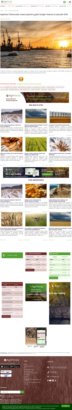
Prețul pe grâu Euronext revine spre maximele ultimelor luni (35, 154)
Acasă (1, 10)
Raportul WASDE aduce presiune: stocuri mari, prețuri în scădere (36, 125)
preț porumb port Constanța (24, 87)
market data (17, 352)
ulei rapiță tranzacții (13, 89)
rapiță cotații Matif (35, 89)
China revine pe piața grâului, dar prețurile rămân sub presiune (58, 200)
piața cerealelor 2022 (25, 89)
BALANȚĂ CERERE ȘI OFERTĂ (31, 373)
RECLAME (26, 384)
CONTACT (26, 376)
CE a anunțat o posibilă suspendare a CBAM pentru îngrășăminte (35, 229)
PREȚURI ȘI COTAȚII (28, 366)
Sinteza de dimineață (13, 10)
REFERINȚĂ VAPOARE (29, 369)
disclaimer (34, 353)
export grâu (44, 89)
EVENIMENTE (27, 374)
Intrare (64, 2)
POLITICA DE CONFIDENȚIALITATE (32, 382)
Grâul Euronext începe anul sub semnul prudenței (60, 154)
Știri (6, 10)
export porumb (51, 89)
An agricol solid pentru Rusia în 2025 (59, 125)
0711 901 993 (53, 371)
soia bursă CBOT (60, 87)
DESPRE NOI (27, 378)
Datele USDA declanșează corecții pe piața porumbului (10, 125)
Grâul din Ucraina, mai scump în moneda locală (11, 154)
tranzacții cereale (50, 87)
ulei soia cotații (4, 89)
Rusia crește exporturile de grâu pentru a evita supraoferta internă (11, 229)
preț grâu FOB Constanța (11, 87)
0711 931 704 (53, 372)
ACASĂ (25, 364)
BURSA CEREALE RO (28, 371)
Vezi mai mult (20, 136)
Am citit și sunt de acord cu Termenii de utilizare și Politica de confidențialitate (12, 396)
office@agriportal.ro (54, 376)
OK (22, 392)
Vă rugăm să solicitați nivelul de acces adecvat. (29, 83)
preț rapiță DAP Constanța (39, 87)
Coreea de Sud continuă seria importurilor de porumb (33, 200)
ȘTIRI (25, 367)
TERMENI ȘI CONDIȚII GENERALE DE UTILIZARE (32, 380)
